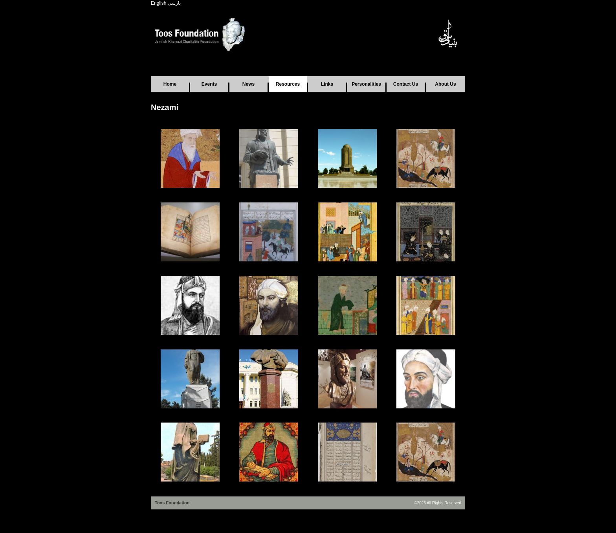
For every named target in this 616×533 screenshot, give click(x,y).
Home (169, 84)
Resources (288, 84)
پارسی (174, 3)
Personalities (366, 84)
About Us (445, 84)
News (248, 84)
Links (327, 84)
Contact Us (405, 84)
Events (209, 84)
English (158, 3)
